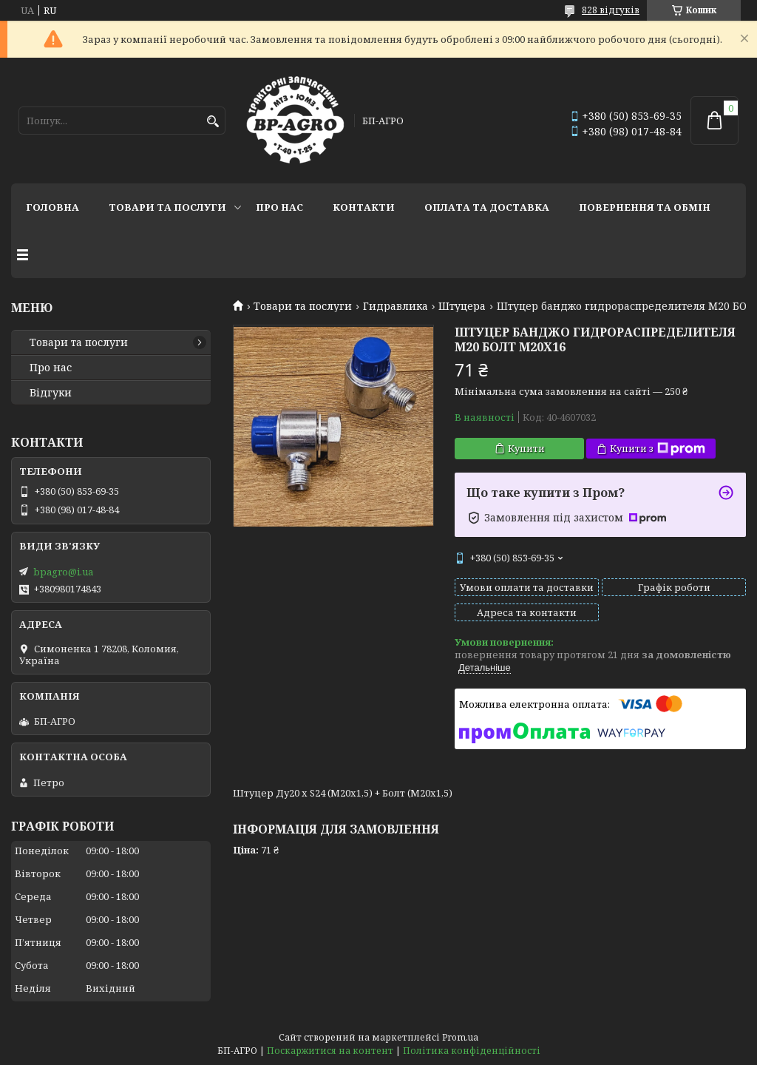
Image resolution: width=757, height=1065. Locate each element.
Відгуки (51, 392)
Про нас (279, 207)
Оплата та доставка (486, 207)
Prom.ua (460, 1037)
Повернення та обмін (644, 207)
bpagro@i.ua (63, 572)
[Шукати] (212, 122)
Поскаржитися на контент (330, 1050)
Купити (526, 448)
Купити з (657, 449)
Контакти (364, 207)
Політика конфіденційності (471, 1050)
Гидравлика (395, 306)
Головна (52, 207)
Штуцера (462, 306)
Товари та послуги (167, 207)
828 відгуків (610, 10)
